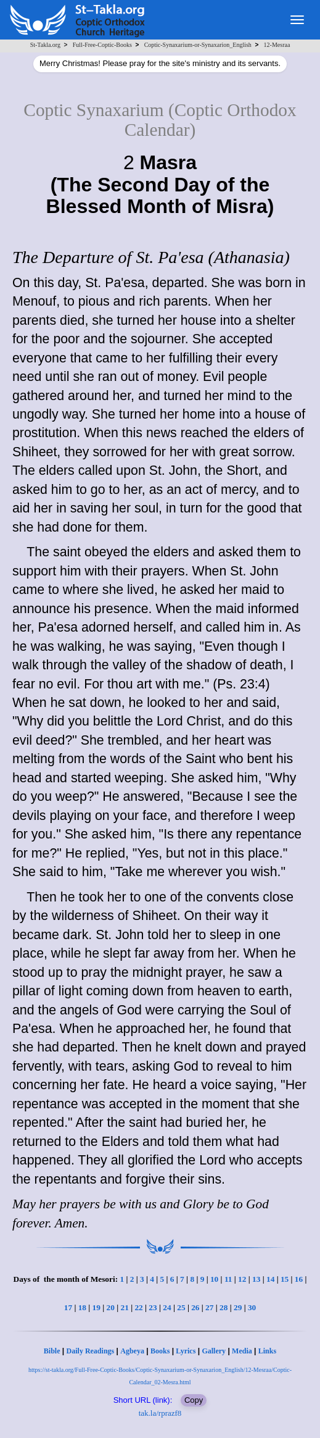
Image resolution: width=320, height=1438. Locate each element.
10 (214, 1279)
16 (299, 1279)
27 (209, 1307)
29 (238, 1307)
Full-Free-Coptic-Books (102, 44)
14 (270, 1279)
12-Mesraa (277, 44)
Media (242, 1351)
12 (242, 1279)
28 (223, 1307)
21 (124, 1307)
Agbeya (132, 1351)
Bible (52, 1351)
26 (195, 1307)
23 (153, 1307)
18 (82, 1307)
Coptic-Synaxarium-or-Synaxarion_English (198, 44)
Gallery (214, 1351)
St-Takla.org (45, 44)
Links (267, 1351)
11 (228, 1279)
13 (256, 1279)
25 (181, 1307)
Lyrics (185, 1351)
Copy (193, 1400)
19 (96, 1307)
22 (138, 1307)
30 (252, 1307)
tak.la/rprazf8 (160, 1413)
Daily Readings (91, 1351)
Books (160, 1351)
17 (68, 1307)
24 (167, 1307)
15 (285, 1279)
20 (111, 1307)
